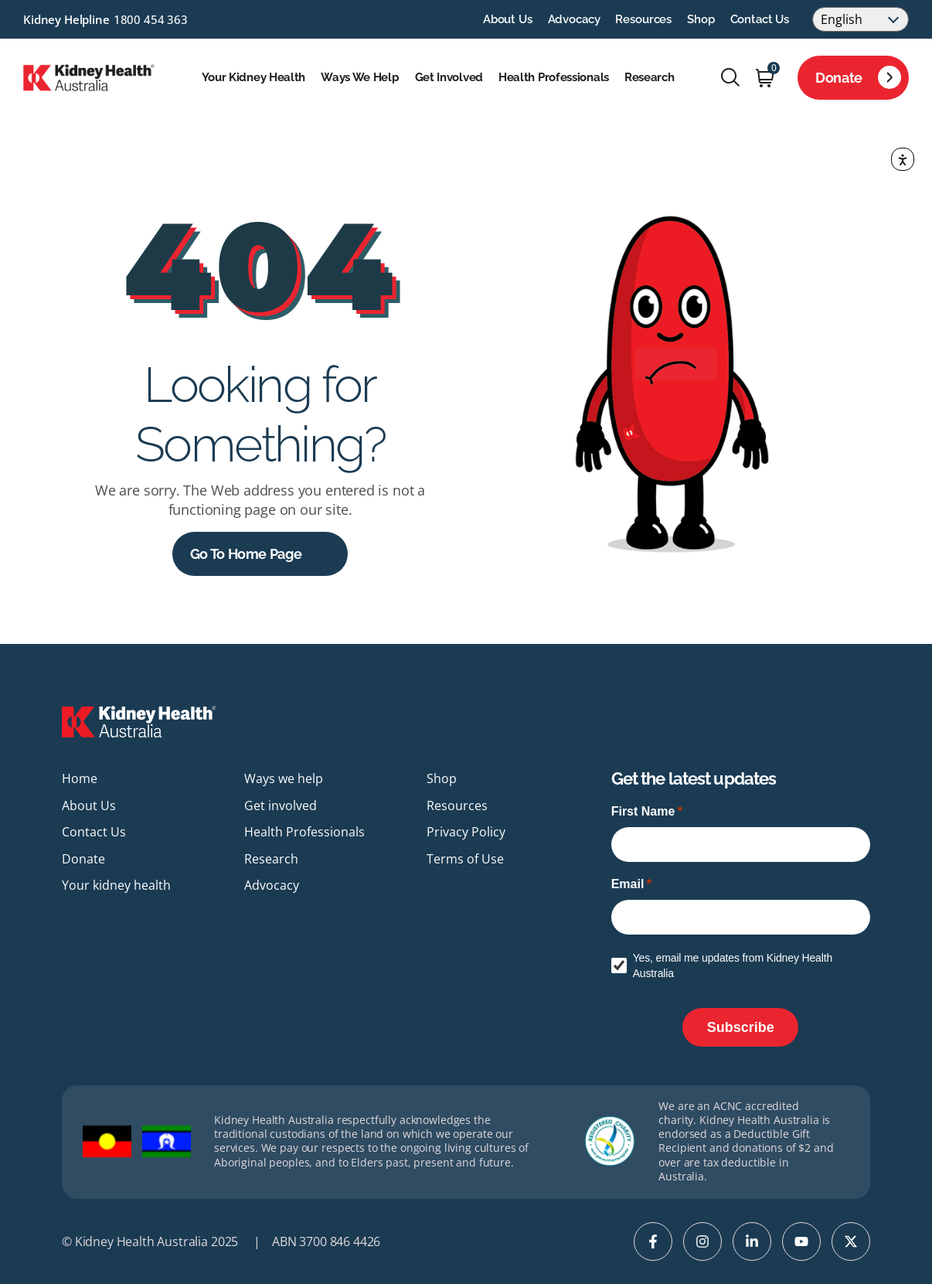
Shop (700, 19)
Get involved (449, 77)
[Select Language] (860, 19)
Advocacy (574, 19)
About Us (507, 19)
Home (79, 778)
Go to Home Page (246, 554)
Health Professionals (553, 77)
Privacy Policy (466, 831)
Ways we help (360, 77)
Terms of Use (465, 858)
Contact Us (760, 19)
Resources (643, 19)
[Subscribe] (740, 1027)
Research (649, 77)
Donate (858, 77)
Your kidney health (254, 77)
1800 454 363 (151, 19)
